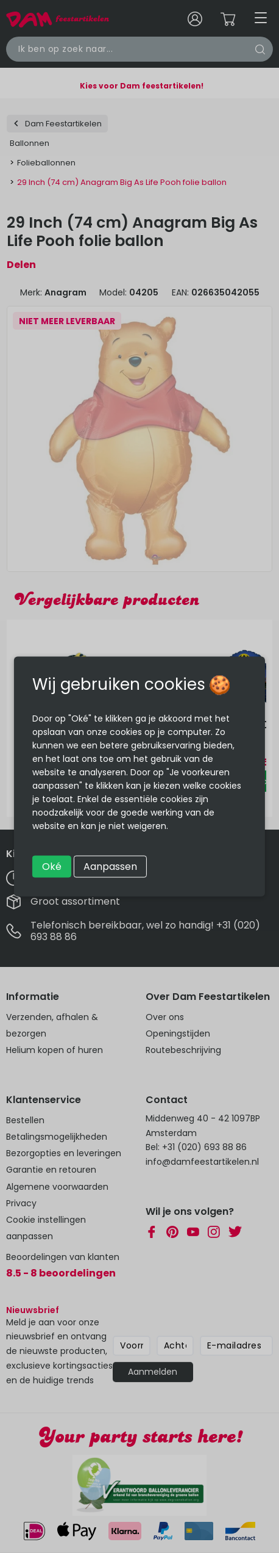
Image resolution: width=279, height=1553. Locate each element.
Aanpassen (110, 867)
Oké (52, 867)
